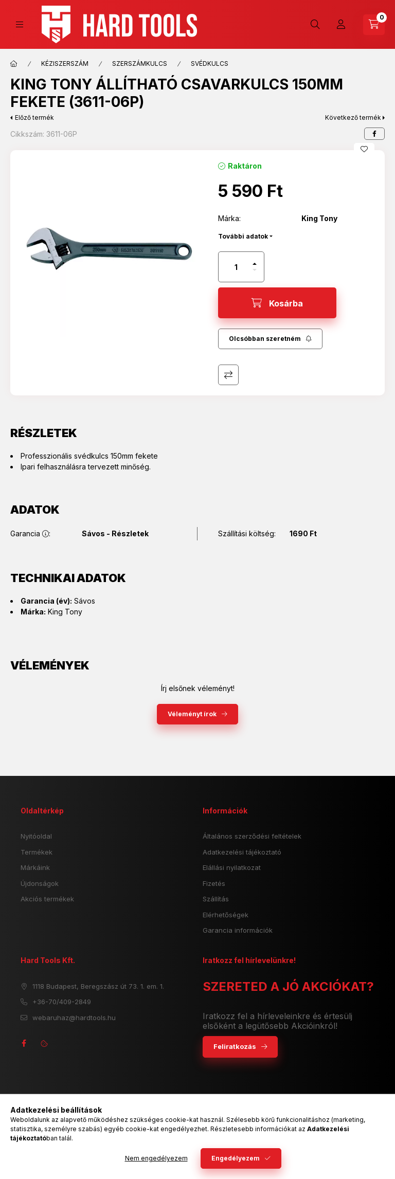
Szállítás (216, 899)
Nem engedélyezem (156, 1158)
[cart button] (374, 24)
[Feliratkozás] (270, 339)
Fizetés (214, 883)
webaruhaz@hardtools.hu (74, 1017)
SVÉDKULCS (209, 63)
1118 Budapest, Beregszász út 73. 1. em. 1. (98, 986)
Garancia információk (238, 930)
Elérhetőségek (225, 915)
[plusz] (254, 264)
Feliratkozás (234, 1046)
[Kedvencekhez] (364, 149)
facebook (23, 1043)
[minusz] (254, 270)
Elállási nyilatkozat (232, 867)
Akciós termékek (47, 899)
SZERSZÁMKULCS (139, 63)
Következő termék (353, 117)
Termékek (36, 852)
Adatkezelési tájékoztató (242, 852)
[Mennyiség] (236, 267)
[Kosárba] (277, 302)
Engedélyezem (235, 1158)
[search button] (315, 24)
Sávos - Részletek (115, 534)
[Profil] (341, 24)
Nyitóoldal (36, 836)
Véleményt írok (192, 714)
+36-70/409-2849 (61, 1001)
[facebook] (374, 134)
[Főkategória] (13, 63)
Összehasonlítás (228, 375)
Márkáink (35, 867)
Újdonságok (40, 883)
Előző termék (34, 117)
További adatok (243, 236)
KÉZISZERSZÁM (64, 63)
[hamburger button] (19, 24)
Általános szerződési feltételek (252, 836)
